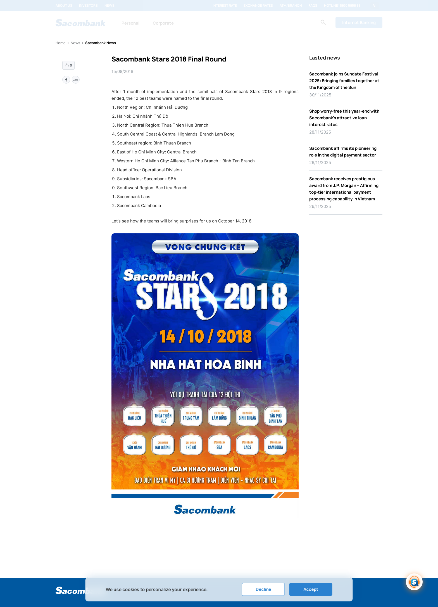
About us (64, 5)
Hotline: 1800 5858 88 (342, 5)
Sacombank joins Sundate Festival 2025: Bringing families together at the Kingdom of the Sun (344, 80)
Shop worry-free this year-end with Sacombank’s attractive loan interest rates (344, 117)
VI (374, 5)
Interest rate (225, 5)
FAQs (313, 5)
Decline (263, 589)
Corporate (163, 23)
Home (61, 42)
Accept (310, 589)
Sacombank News (100, 42)
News (109, 5)
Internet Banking (359, 22)
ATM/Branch (291, 5)
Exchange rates (258, 5)
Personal (130, 23)
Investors (88, 5)
